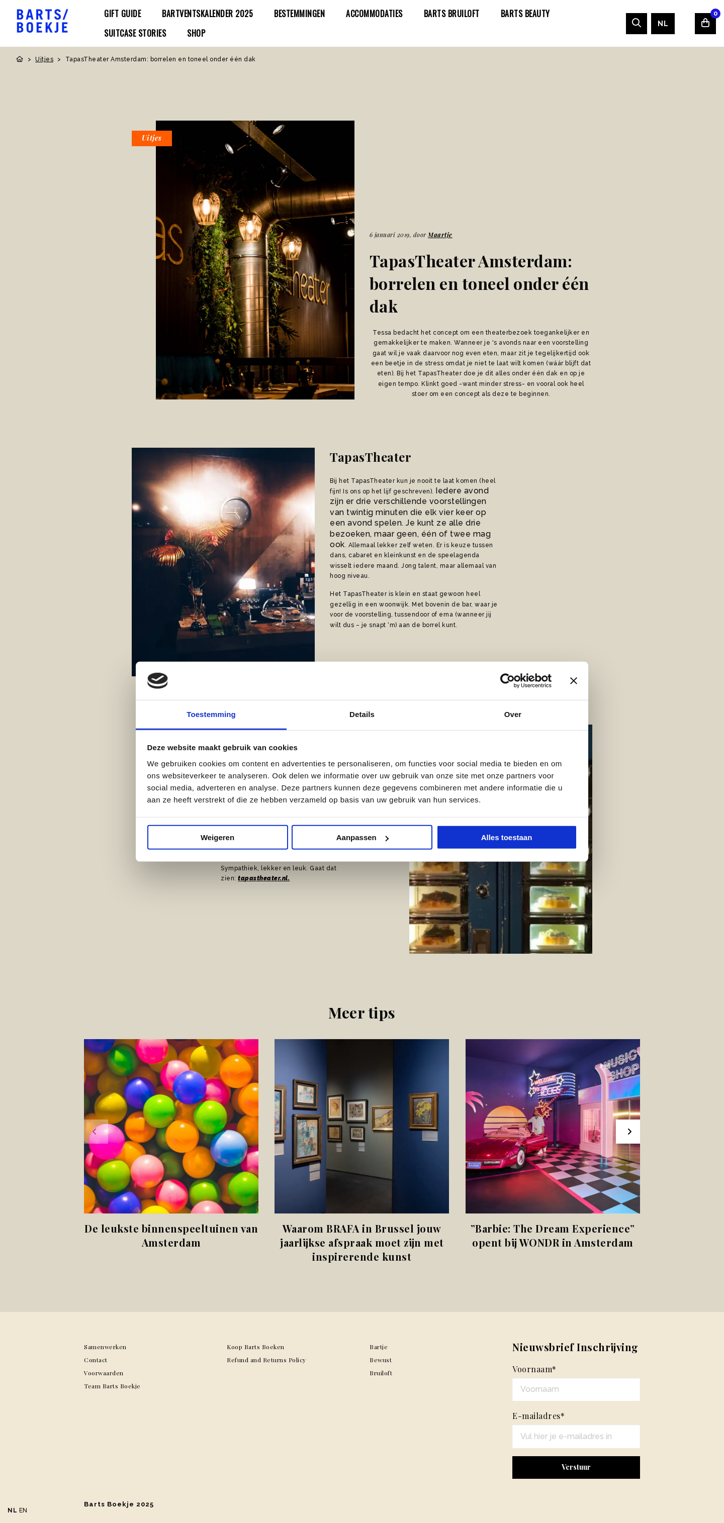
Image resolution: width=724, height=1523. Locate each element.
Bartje (379, 1347)
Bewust (381, 1360)
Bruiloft (381, 1373)
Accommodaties (374, 14)
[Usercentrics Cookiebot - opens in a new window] (508, 680)
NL (663, 24)
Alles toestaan (506, 837)
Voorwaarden (104, 1373)
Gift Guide (122, 14)
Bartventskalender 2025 (207, 14)
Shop (196, 33)
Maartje (440, 235)
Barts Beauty (525, 14)
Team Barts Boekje (112, 1386)
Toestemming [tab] (211, 714)
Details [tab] (362, 714)
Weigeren (217, 837)
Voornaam (534, 1369)
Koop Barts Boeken (256, 1347)
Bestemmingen (299, 14)
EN (23, 1510)
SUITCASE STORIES (135, 33)
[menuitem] (122, 13)
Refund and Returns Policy (266, 1360)
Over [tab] (513, 714)
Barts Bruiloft (452, 14)
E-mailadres (538, 1415)
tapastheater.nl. (264, 878)
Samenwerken (105, 1347)
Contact (96, 1360)
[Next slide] (628, 1132)
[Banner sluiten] (573, 680)
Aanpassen (362, 837)
